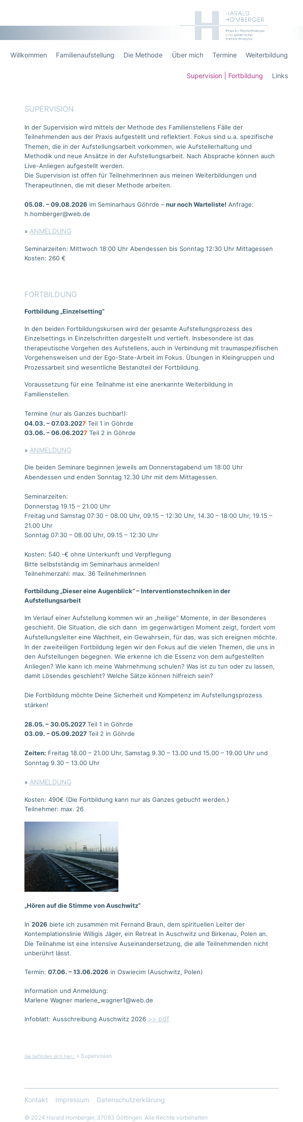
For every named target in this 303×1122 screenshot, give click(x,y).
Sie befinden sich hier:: (49, 1056)
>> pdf (158, 1019)
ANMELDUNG (50, 231)
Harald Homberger (265, 14)
